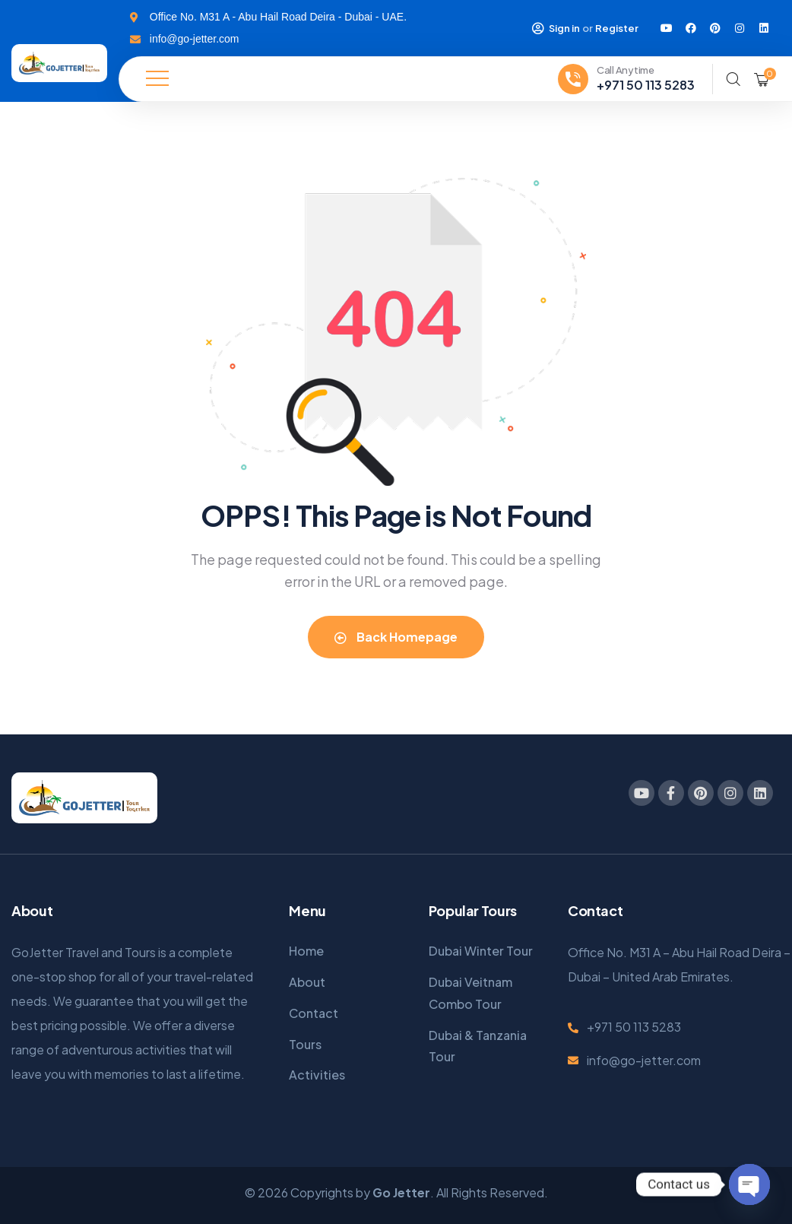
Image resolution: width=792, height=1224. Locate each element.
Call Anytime (625, 70)
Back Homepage (396, 637)
